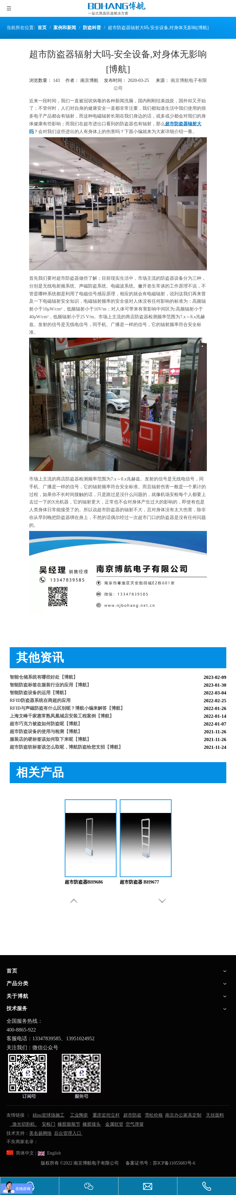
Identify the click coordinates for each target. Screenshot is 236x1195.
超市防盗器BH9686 (84, 882)
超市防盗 (132, 1115)
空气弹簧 (135, 1124)
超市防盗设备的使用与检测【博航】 (46, 732)
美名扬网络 (40, 1133)
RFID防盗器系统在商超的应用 (40, 701)
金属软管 (114, 1124)
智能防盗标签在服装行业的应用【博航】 (50, 686)
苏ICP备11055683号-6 (174, 1163)
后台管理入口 (68, 1133)
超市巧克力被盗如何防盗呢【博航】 (46, 725)
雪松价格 (154, 1115)
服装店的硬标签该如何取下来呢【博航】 (50, 740)
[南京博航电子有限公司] (55, 1076)
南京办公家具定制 (183, 1115)
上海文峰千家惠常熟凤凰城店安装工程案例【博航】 (62, 717)
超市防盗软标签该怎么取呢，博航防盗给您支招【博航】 (66, 748)
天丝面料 (215, 1115)
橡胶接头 (92, 1124)
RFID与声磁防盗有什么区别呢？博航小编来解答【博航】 (67, 709)
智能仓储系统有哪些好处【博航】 (44, 678)
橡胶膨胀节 (69, 1124)
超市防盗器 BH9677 (139, 882)
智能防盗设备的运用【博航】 (39, 694)
